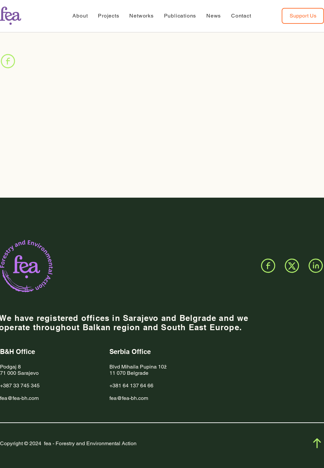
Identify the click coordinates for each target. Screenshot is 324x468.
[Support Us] (303, 16)
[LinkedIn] (316, 266)
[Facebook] (8, 61)
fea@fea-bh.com (19, 398)
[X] (292, 266)
